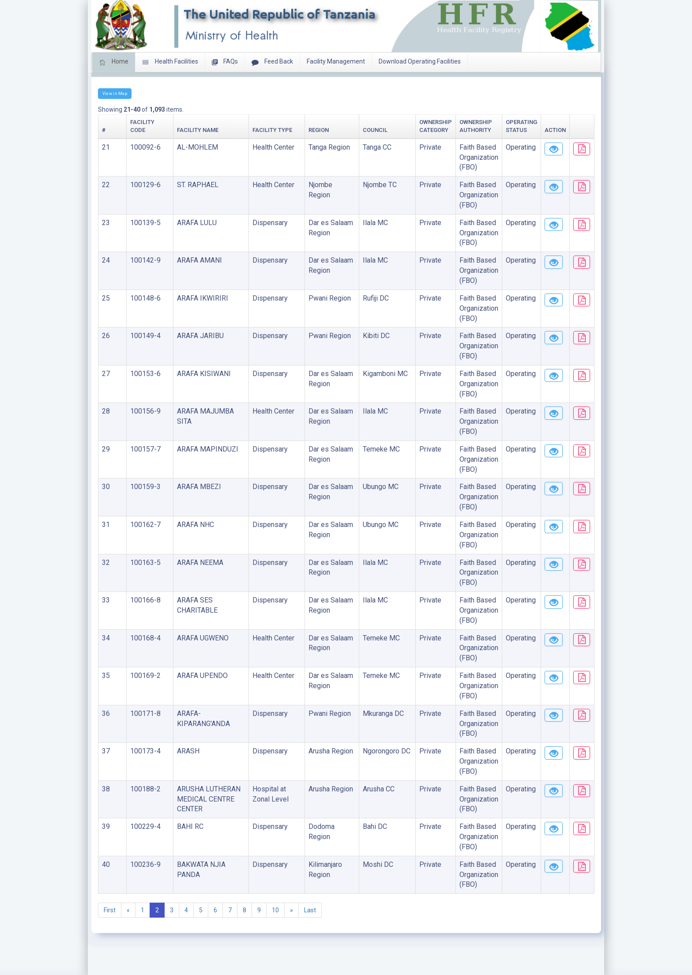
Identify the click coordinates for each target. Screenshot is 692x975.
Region (281, 130)
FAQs (225, 62)
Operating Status (483, 130)
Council (327, 130)
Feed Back (272, 62)
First (110, 920)
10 (275, 920)
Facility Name (173, 130)
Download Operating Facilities (420, 61)
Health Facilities (170, 62)
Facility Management (336, 61)
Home (113, 62)
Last (310, 920)
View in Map (114, 93)
